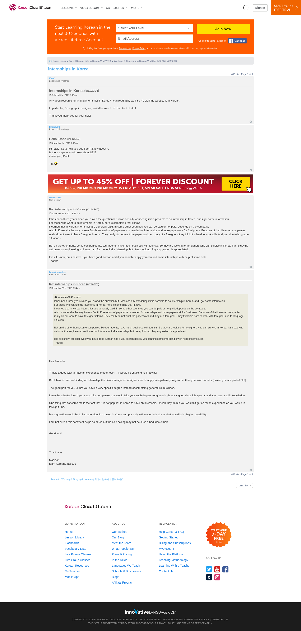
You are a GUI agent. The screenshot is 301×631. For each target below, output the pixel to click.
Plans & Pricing (122, 554)
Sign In (260, 7)
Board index (59, 61)
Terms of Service (193, 623)
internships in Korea (68, 69)
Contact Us (166, 571)
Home (69, 531)
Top (251, 122)
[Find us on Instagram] (217, 577)
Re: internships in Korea (67, 209)
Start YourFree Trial (286, 8)
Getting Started (169, 537)
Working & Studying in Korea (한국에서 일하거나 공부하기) (145, 61)
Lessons (67, 8)
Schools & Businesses (126, 571)
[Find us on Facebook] (225, 569)
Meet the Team (121, 543)
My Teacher (115, 8)
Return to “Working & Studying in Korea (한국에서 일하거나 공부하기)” (87, 479)
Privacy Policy (139, 48)
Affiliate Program (122, 582)
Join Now (223, 29)
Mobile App (72, 577)
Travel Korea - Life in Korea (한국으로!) (90, 61)
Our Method (119, 531)
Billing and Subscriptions (175, 543)
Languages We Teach (126, 565)
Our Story (118, 537)
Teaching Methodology (173, 560)
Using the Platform (171, 554)
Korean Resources (77, 565)
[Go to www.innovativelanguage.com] (150, 611)
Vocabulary (89, 8)
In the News (119, 560)
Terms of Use (125, 48)
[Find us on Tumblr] (209, 577)
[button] (246, 7)
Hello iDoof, (57, 138)
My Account (166, 548)
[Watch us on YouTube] (217, 569)
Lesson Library (74, 537)
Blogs (115, 577)
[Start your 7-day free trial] (219, 535)
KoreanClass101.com (176, 619)
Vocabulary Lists (75, 548)
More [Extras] (135, 8)
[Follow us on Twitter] (209, 569)
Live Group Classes (77, 560)
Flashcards (72, 543)
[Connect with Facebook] (237, 41)
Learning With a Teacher (175, 565)
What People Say (123, 548)
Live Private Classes (78, 554)
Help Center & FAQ (171, 531)
